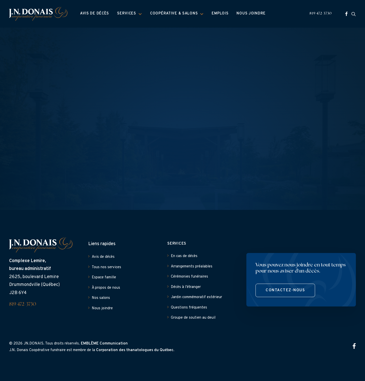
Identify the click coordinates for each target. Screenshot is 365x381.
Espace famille (104, 277)
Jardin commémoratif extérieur (196, 297)
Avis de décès (94, 13)
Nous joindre (251, 13)
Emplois (220, 13)
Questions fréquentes (189, 307)
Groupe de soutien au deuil (193, 317)
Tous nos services (106, 267)
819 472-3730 (320, 13)
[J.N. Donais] (38, 14)
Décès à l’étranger (186, 287)
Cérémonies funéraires (189, 276)
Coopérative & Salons (177, 13)
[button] (346, 14)
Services (129, 13)
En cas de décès (184, 256)
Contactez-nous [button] (285, 290)
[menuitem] (95, 14)
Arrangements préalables (191, 266)
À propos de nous (106, 287)
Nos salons (101, 298)
